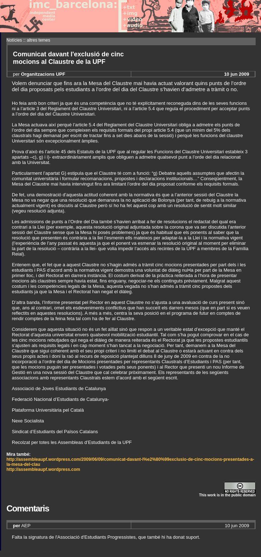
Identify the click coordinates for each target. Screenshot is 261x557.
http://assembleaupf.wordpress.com (43, 469)
